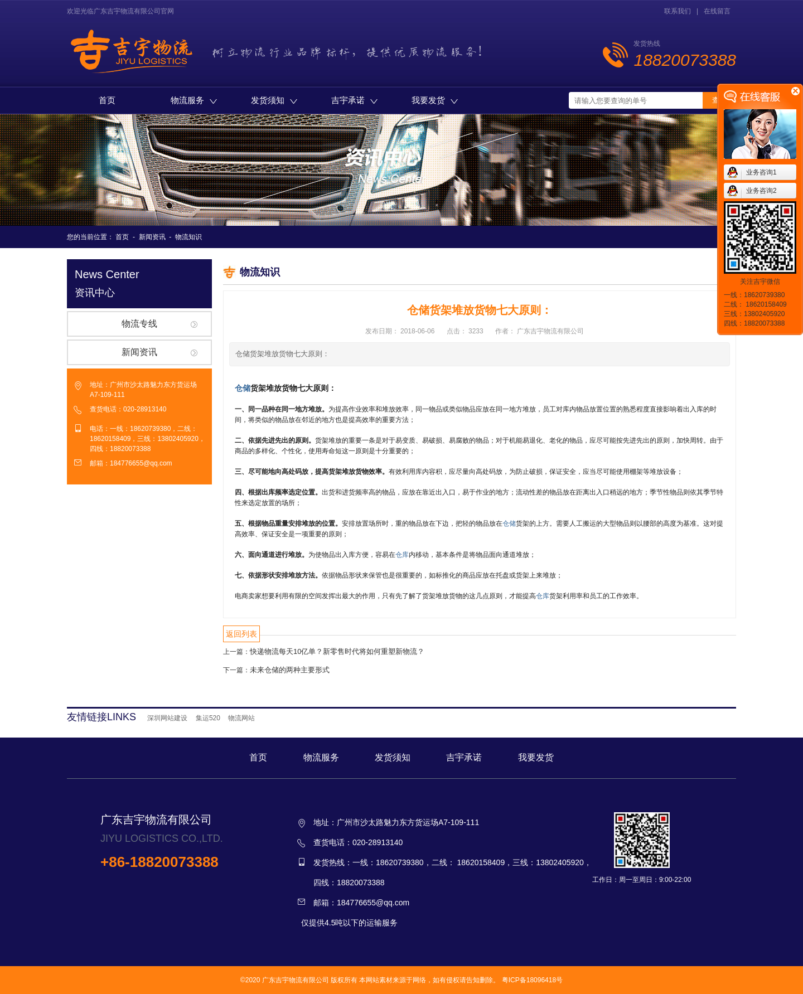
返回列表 (241, 633)
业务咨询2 (761, 191)
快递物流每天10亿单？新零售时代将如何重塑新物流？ (337, 651)
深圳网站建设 (167, 718)
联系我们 (677, 11)
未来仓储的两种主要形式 (290, 670)
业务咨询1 (761, 172)
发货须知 (274, 100)
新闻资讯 (152, 237)
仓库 (402, 555)
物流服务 (194, 100)
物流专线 (139, 323)
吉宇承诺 (354, 100)
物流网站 (241, 718)
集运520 (208, 718)
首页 (107, 100)
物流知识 (188, 237)
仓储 (242, 388)
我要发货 (435, 100)
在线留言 (717, 11)
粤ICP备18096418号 (532, 980)
